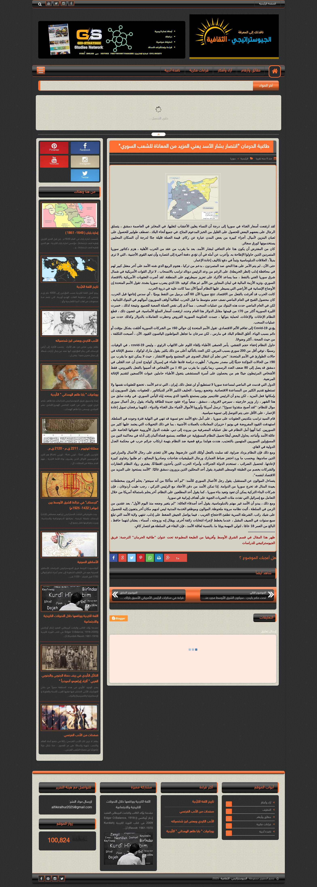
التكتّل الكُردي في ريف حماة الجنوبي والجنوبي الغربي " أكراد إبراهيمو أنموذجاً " (70, 678)
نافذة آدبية (172, 70)
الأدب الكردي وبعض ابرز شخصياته (77, 341)
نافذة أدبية (265, 831)
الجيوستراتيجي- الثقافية (234, 878)
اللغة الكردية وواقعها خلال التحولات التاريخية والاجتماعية (70, 619)
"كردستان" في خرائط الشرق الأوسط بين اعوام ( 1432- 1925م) (73, 505)
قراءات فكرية (198, 70)
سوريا (233, 158)
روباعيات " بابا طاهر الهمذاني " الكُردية (74, 395)
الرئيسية (244, 158)
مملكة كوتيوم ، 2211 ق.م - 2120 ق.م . (72, 449)
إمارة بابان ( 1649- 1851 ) (81, 233)
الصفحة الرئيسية (267, 3)
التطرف (267, 810)
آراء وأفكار (225, 70)
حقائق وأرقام (250, 70)
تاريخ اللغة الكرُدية (87, 287)
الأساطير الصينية (87, 562)
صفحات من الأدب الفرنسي (81, 735)
